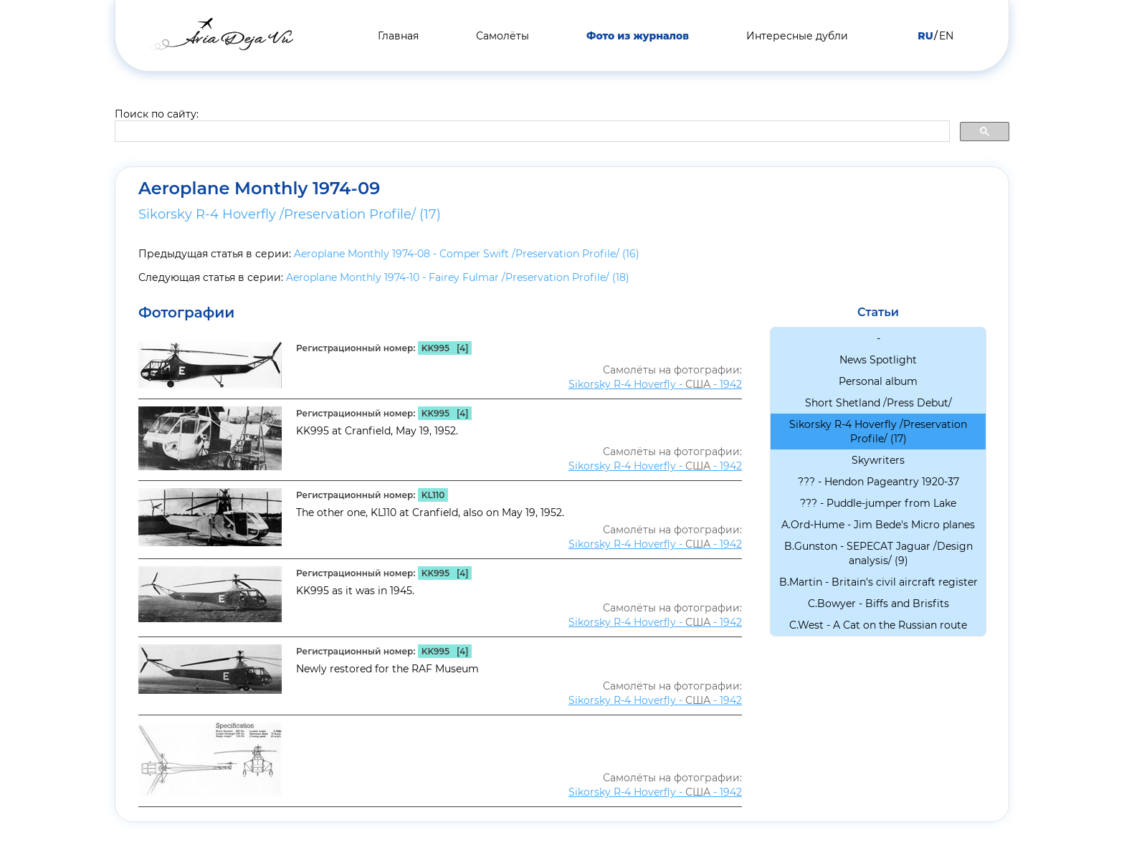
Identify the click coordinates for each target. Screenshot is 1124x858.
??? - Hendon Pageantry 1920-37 (878, 481)
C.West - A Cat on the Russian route (878, 625)
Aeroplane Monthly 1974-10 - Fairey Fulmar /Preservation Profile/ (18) (457, 277)
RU (925, 35)
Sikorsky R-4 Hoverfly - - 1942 (655, 384)
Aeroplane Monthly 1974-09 (259, 188)
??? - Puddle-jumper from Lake (878, 503)
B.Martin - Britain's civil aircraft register (878, 582)
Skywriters (878, 460)
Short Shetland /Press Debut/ (878, 402)
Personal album (878, 381)
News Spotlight (878, 359)
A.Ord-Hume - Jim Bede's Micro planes (878, 524)
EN (946, 35)
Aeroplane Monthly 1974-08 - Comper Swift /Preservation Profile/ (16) (466, 253)
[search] (531, 131)
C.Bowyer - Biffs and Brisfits (878, 603)
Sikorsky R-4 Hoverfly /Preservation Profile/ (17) (289, 214)
